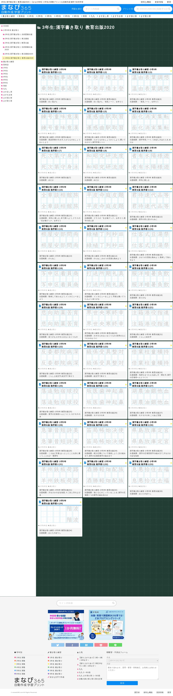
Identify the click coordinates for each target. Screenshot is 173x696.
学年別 (18, 652)
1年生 (31, 16)
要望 (169, 2)
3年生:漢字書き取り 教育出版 (16, 43)
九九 (93, 16)
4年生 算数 (20, 667)
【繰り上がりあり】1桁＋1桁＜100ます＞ (91, 659)
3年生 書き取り (56, 664)
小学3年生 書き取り (10, 30)
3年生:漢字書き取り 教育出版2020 (18, 58)
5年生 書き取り (56, 671)
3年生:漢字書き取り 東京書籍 (16, 39)
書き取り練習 (9, 16)
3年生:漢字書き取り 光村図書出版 (18, 34)
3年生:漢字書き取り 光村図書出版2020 (18, 48)
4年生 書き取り (56, 667)
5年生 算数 (20, 671)
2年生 (40, 16)
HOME (5, 26)
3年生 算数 (20, 664)
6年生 (76, 16)
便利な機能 (146, 2)
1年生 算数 (20, 657)
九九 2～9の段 (85, 672)
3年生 (49, 16)
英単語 (22, 16)
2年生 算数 (20, 661)
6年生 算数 (20, 674)
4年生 (58, 16)
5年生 (67, 16)
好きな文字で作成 (57, 677)
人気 (80, 652)
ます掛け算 (132, 16)
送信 (122, 683)
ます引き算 (118, 16)
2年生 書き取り (56, 661)
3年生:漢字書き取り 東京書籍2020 (18, 54)
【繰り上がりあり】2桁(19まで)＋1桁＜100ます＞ (91, 664)
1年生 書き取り (56, 657)
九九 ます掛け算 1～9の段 (89, 676)
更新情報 (159, 2)
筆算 (85, 16)
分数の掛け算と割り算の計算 (90, 679)
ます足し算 (104, 16)
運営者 (137, 692)
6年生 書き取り (56, 674)
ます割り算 (146, 16)
